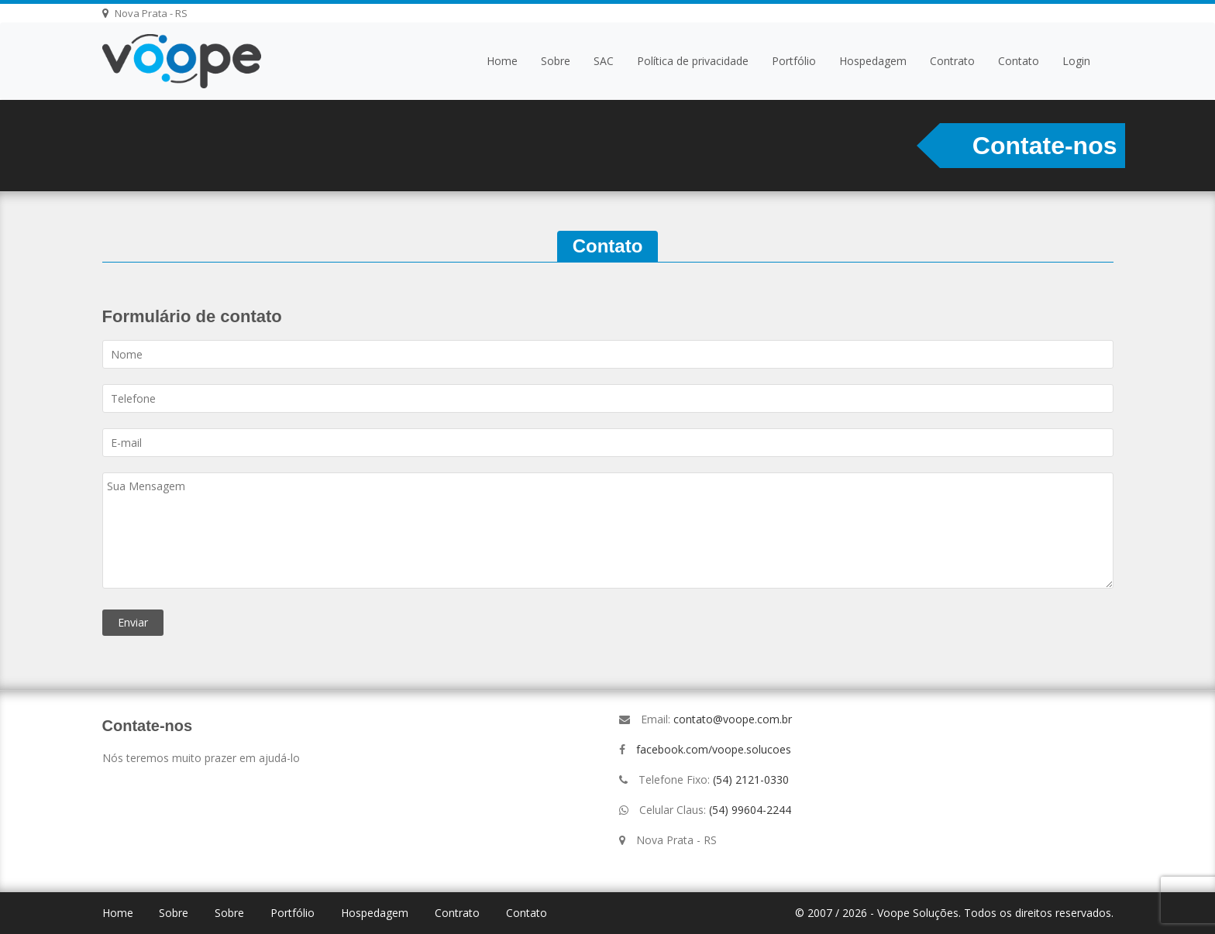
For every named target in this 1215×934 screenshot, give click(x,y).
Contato (1018, 60)
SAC (604, 60)
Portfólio (794, 60)
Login (1076, 60)
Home (502, 60)
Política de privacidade (693, 60)
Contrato (952, 60)
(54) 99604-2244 (750, 809)
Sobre (555, 60)
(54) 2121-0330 (751, 779)
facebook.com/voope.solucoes (713, 749)
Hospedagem (873, 60)
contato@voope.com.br (732, 719)
